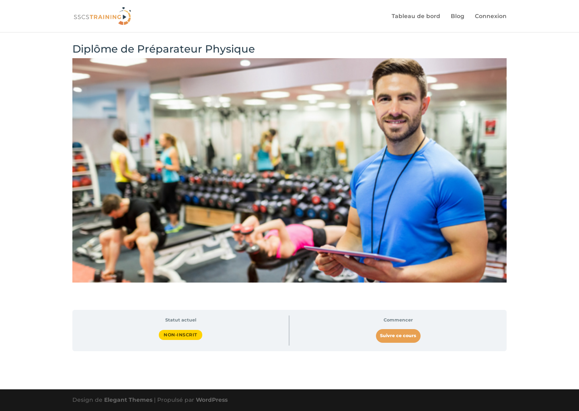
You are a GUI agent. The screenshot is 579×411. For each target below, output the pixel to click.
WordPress (212, 399)
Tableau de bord (416, 16)
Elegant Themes (128, 399)
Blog (457, 16)
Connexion (491, 16)
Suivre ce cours (398, 335)
